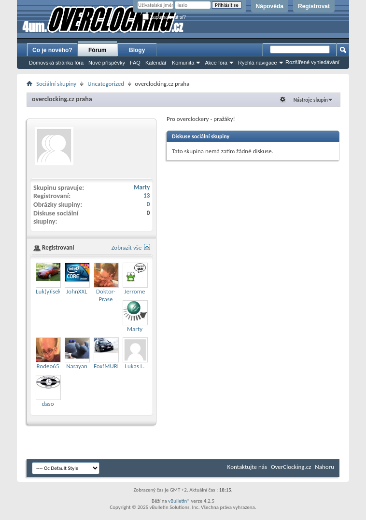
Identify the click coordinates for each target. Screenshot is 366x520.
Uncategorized (105, 83)
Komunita (183, 63)
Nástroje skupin (311, 100)
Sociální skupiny (56, 83)
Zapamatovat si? (164, 17)
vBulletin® (179, 501)
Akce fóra (216, 63)
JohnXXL (76, 291)
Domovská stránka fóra (56, 63)
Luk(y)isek (48, 291)
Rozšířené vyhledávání (312, 62)
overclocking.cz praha (62, 99)
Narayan (76, 366)
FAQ (135, 63)
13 (146, 195)
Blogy (137, 50)
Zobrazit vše (126, 247)
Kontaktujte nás (247, 466)
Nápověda (269, 6)
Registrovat (314, 6)
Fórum (97, 50)
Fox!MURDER (110, 366)
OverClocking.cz (291, 466)
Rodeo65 (48, 366)
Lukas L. (135, 366)
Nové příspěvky (106, 63)
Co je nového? (52, 50)
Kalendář (156, 63)
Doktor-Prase (105, 295)
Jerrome (134, 291)
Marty (142, 187)
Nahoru (324, 466)
